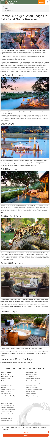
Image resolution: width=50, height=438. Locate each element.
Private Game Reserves (7, 416)
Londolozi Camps (9, 312)
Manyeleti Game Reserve (7, 405)
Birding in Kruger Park (6, 418)
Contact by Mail (6, 378)
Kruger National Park (6, 420)
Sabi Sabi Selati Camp (11, 216)
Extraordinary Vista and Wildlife (34, 389)
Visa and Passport (5, 393)
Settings (26, 432)
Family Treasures (30, 391)
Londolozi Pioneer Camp (7, 348)
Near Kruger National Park (8, 414)
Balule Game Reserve (6, 403)
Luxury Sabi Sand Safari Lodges (34, 398)
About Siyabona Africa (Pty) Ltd (9, 395)
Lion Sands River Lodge (12, 75)
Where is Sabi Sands (31, 374)
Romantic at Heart (9, 10)
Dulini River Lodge (9, 169)
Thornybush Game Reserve (8, 409)
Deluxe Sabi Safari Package (33, 383)
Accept (26, 435)
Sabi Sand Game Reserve (7, 407)
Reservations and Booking (8, 389)
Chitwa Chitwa (7, 124)
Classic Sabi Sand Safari (32, 376)
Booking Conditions (6, 391)
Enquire (42, 2)
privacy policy (36, 427)
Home (4, 6)
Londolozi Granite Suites (21, 348)
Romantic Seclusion (31, 393)
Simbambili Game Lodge (12, 263)
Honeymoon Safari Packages (24, 362)
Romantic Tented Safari (32, 380)
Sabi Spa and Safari (31, 385)
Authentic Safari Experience (33, 378)
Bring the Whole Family (32, 395)
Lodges (6, 8)
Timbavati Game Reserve (7, 411)
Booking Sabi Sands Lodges (33, 425)
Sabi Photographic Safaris (32, 387)
